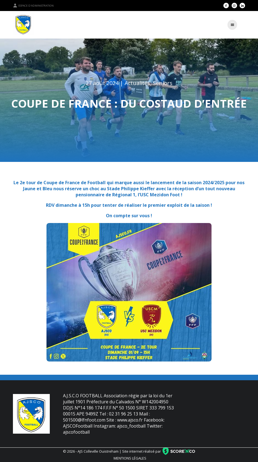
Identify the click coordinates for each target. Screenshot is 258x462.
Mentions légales (130, 458)
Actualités (137, 83)
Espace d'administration (33, 5)
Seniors (162, 83)
